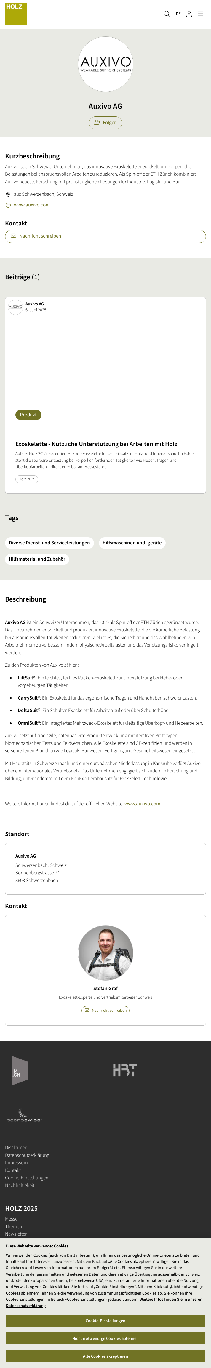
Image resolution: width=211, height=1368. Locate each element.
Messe (11, 1219)
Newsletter (16, 1234)
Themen (13, 1226)
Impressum (16, 1162)
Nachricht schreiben (35, 236)
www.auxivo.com (27, 205)
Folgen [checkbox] (105, 122)
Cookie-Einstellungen (26, 1177)
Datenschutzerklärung (27, 1155)
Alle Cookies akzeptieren (105, 1356)
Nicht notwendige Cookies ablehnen (105, 1338)
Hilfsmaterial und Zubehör (37, 559)
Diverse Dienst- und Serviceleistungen (49, 542)
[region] (105, 1303)
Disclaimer (15, 1147)
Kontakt (13, 1170)
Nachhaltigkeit (19, 1185)
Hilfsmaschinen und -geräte (132, 542)
